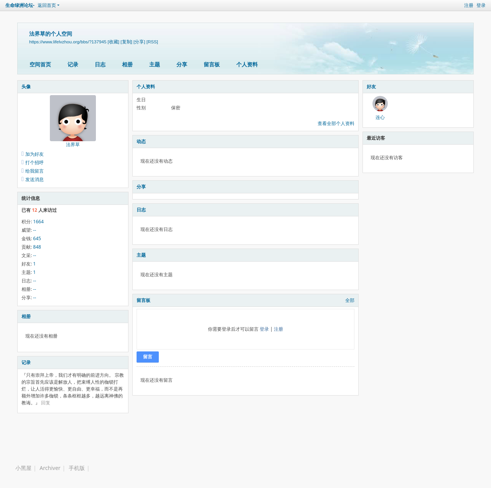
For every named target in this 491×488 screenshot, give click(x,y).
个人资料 (247, 64)
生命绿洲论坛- (20, 5)
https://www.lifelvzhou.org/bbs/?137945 (67, 41)
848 (37, 247)
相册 (127, 64)
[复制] (126, 41)
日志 (100, 64)
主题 (154, 64)
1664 (38, 221)
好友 (371, 86)
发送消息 (34, 179)
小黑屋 (23, 468)
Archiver (50, 468)
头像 (26, 86)
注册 (468, 5)
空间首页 (40, 64)
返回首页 (47, 5)
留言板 (212, 64)
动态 (141, 141)
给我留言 (34, 171)
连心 (380, 117)
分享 (181, 64)
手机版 (77, 468)
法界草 (73, 144)
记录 (73, 64)
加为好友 (34, 154)
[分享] (139, 41)
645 (37, 238)
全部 (349, 300)
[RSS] (152, 41)
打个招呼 (34, 162)
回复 (45, 402)
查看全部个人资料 (336, 123)
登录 (481, 5)
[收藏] (113, 41)
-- (34, 230)
